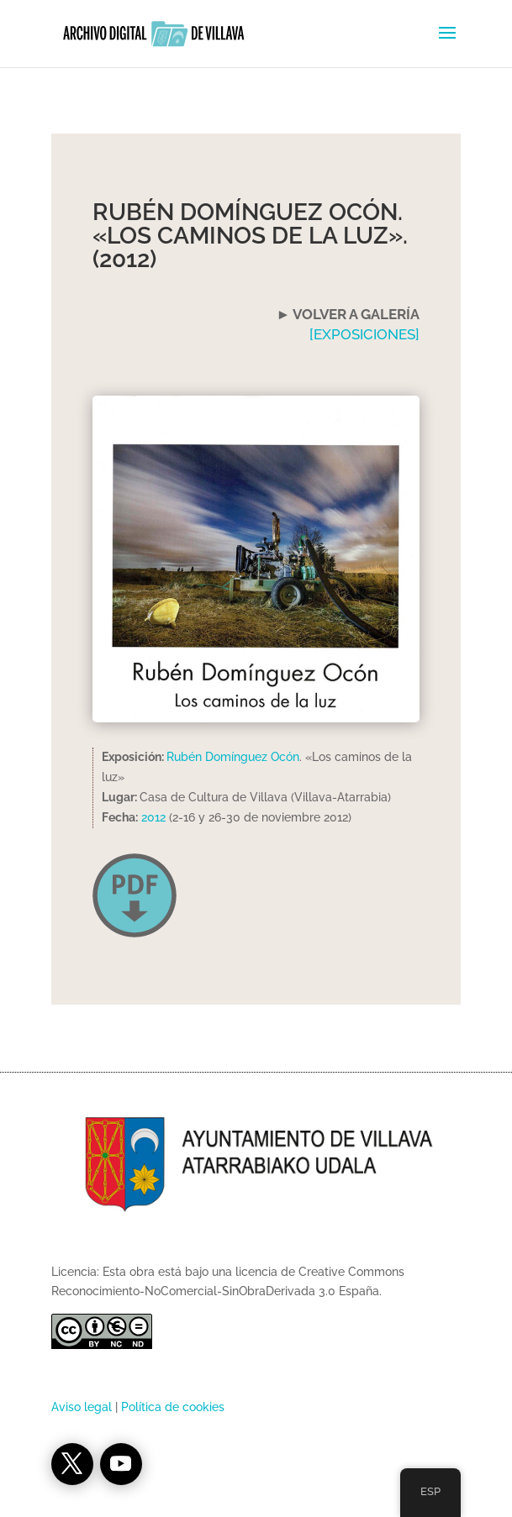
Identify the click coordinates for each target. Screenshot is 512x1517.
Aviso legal (81, 1407)
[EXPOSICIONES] (364, 334)
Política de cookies (172, 1407)
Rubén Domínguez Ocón (232, 757)
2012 (153, 817)
